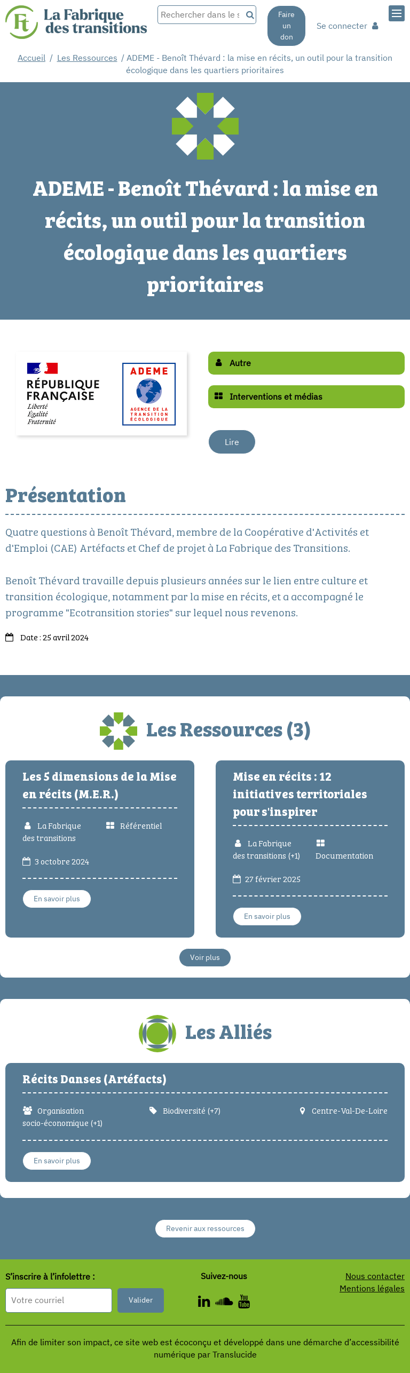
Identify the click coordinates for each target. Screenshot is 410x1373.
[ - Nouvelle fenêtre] (206, 1303)
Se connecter (347, 25)
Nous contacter (375, 1276)
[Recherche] (249, 14)
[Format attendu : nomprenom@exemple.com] (58, 1300)
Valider (141, 1300)
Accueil (31, 57)
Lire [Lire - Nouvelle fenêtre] (232, 441)
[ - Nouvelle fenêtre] (226, 1303)
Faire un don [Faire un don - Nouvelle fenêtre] (286, 26)
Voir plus (205, 957)
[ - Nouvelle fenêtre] (244, 1303)
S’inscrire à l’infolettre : (50, 1276)
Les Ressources (87, 57)
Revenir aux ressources (205, 1228)
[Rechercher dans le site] (199, 14)
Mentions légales (372, 1288)
